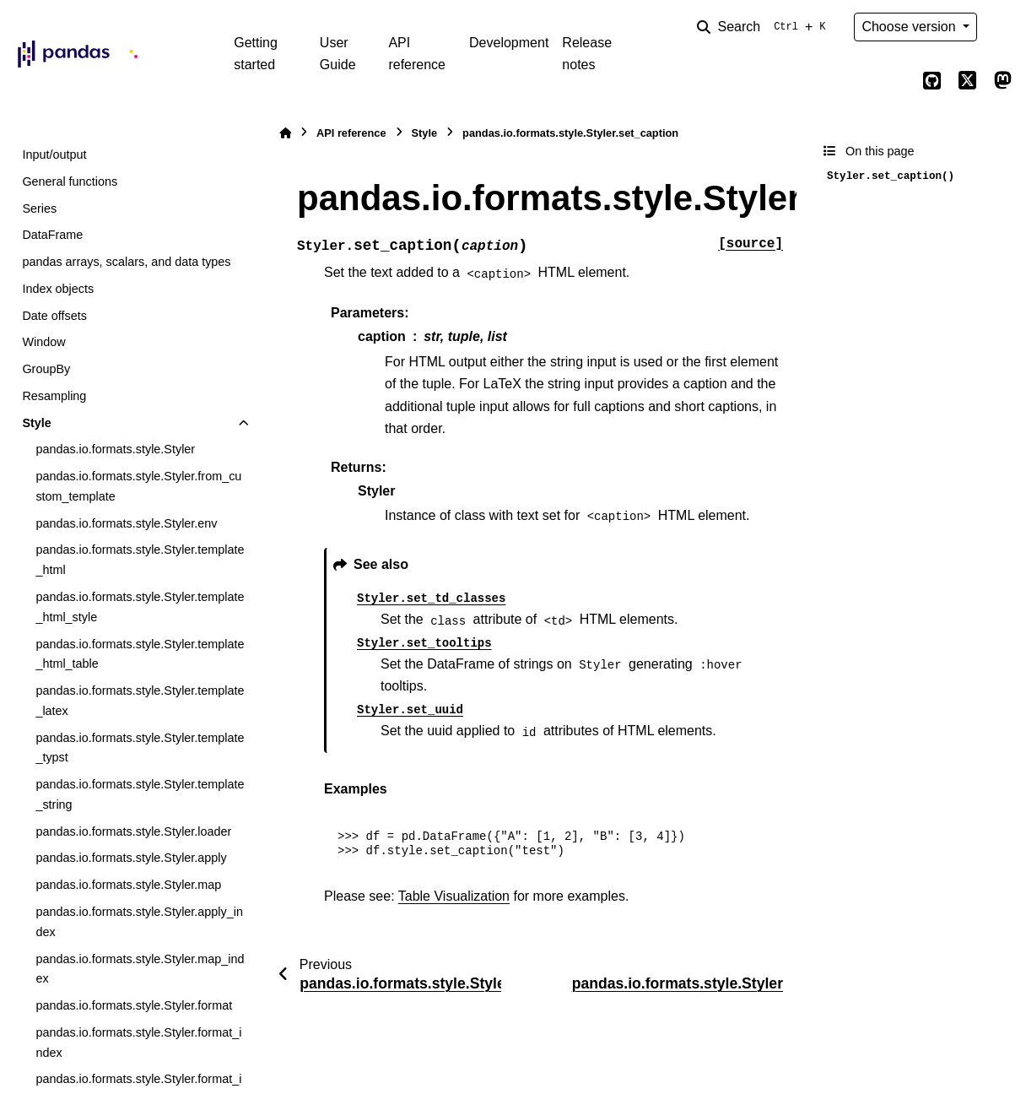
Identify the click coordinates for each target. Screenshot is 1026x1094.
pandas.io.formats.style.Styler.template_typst (139, 748)
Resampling (54, 396)
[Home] (285, 133)
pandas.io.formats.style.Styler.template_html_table (139, 654)
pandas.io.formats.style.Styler (115, 449)
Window (43, 342)
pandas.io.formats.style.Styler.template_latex (139, 701)
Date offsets (54, 315)
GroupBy (46, 369)
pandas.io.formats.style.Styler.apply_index (139, 922)
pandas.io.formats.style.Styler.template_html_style (139, 607)
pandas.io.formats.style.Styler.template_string (139, 794)
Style (36, 423)
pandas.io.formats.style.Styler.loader (133, 831)
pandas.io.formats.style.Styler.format (133, 1005)
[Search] (764, 27)
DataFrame (52, 234)
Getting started (256, 53)
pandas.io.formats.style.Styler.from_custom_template (138, 486)
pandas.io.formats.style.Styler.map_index (139, 969)
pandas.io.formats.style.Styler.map (128, 884)
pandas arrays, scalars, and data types (126, 261)
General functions (69, 181)
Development (508, 42)
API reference (417, 53)
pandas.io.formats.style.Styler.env (126, 523)
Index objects (58, 288)
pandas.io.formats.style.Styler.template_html (139, 560)
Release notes (587, 53)
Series (39, 208)
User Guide (338, 53)
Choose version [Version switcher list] (910, 26)
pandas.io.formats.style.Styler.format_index (138, 1042)
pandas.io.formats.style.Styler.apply (130, 857)
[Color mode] (1002, 27)
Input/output (54, 154)
